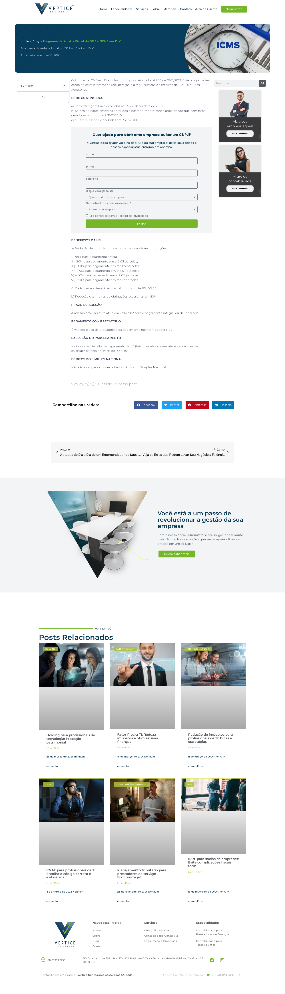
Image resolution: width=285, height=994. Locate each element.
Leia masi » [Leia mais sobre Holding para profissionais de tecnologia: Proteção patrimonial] (53, 747)
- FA (228, 985)
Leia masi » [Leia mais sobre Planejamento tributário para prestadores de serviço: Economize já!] (124, 882)
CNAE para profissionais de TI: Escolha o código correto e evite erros (71, 873)
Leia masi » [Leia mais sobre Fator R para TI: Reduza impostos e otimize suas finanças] (124, 747)
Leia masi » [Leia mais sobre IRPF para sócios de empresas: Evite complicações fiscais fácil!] (195, 871)
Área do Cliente (206, 9)
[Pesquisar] (262, 83)
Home (103, 9)
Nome (90, 154)
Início (25, 41)
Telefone (92, 178)
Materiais (170, 9)
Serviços (142, 9)
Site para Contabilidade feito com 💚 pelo (188, 985)
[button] (64, 85)
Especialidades (122, 9)
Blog (36, 41)
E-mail (90, 166)
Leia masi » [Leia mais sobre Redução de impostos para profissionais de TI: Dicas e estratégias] (195, 747)
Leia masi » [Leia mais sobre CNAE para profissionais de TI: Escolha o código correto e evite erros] (53, 882)
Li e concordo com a (119, 215)
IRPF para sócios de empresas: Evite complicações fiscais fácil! (213, 862)
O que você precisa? (100, 191)
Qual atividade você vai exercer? (108, 203)
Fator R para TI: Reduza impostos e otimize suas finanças (137, 738)
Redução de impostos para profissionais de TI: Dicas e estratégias (210, 738)
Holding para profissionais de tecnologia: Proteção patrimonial (70, 738)
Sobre (156, 9)
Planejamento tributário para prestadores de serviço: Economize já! (141, 873)
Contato (186, 9)
